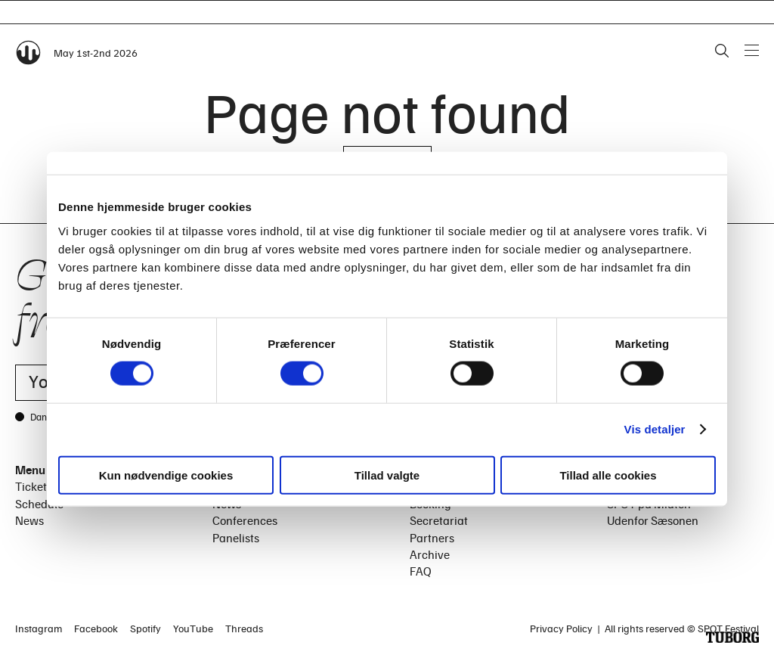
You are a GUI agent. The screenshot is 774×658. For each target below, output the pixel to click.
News (29, 520)
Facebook (96, 628)
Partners (432, 537)
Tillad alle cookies (607, 474)
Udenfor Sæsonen (652, 520)
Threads (244, 628)
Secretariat (439, 520)
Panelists (235, 537)
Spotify (145, 628)
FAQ (421, 571)
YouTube (193, 628)
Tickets (33, 486)
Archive (430, 554)
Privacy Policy (561, 628)
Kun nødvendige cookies (166, 474)
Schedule (39, 503)
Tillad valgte (387, 474)
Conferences (244, 520)
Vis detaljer (655, 429)
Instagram (38, 628)
